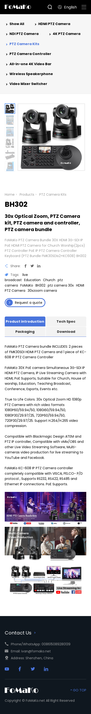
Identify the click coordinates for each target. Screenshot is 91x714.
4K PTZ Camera (64, 34)
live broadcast (16, 277)
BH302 (40, 285)
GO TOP (77, 690)
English (67, 7)
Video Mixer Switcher (26, 84)
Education (32, 280)
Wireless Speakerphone (29, 74)
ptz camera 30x (61, 285)
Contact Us (21, 633)
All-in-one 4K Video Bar (28, 64)
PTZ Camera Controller (28, 54)
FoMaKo (26, 285)
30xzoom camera (42, 290)
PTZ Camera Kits (22, 44)
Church (49, 280)
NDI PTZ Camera (22, 34)
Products (27, 194)
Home (10, 194)
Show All (14, 24)
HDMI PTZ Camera (52, 24)
